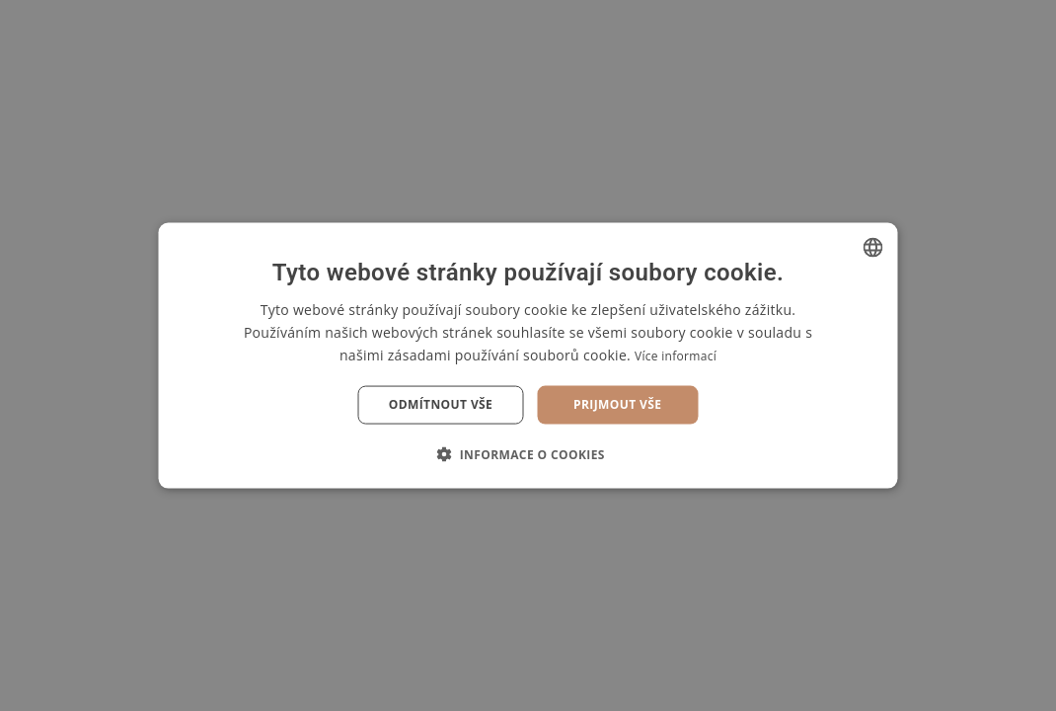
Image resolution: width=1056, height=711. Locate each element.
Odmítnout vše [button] (440, 404)
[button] (528, 453)
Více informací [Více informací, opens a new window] (676, 356)
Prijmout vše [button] (617, 404)
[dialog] (528, 355)
